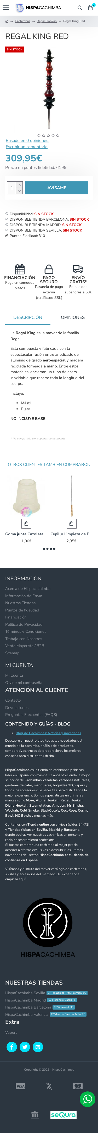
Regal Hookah (47, 21)
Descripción (27, 317)
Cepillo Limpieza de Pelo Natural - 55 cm (71, 534)
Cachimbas (22, 21)
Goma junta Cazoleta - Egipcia (26, 534)
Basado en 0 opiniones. (27, 140)
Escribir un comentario (27, 147)
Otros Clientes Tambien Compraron (49, 464)
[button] (44, 549)
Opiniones (73, 317)
